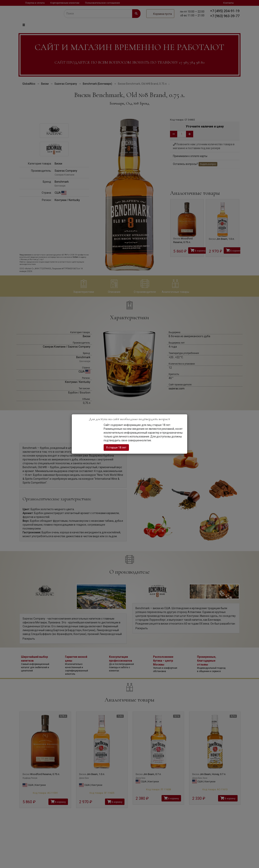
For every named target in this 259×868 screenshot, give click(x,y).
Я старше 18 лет (116, 447)
